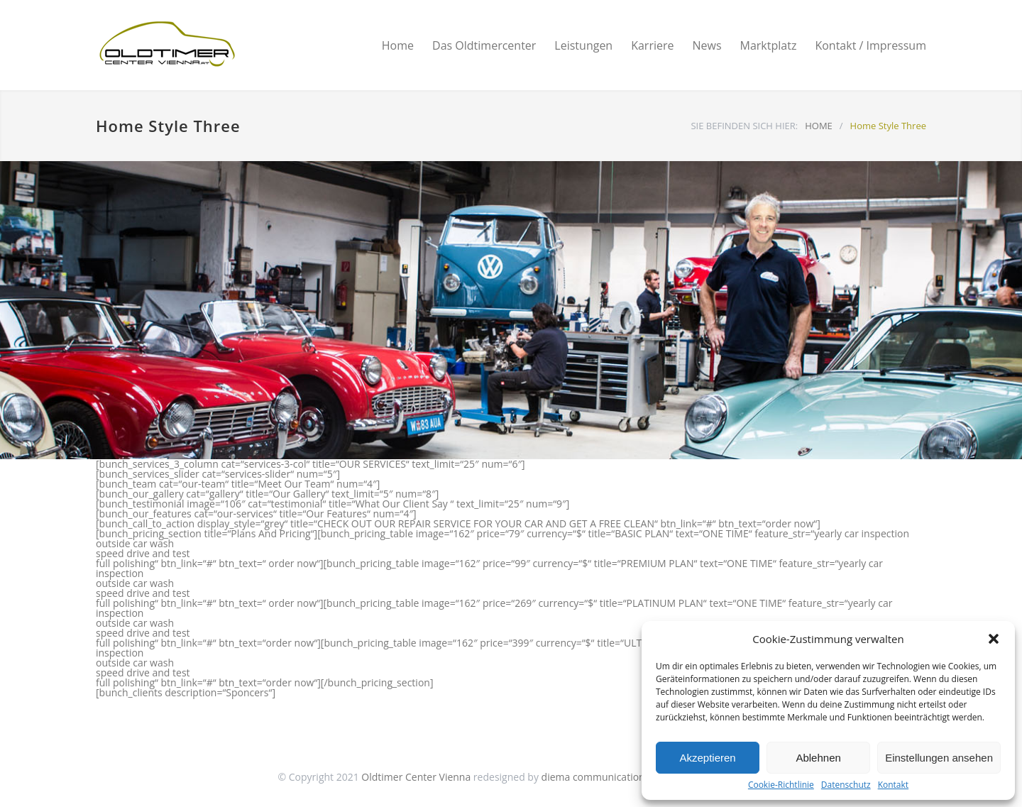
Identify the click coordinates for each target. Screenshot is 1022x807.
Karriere (652, 45)
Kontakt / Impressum (870, 45)
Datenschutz (846, 785)
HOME (819, 125)
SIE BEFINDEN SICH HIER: (744, 125)
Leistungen (583, 45)
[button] (994, 639)
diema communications (596, 777)
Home (398, 45)
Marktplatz (768, 45)
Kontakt (893, 785)
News (706, 45)
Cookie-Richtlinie (781, 785)
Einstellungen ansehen (939, 758)
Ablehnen (818, 758)
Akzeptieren (707, 758)
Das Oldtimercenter (484, 45)
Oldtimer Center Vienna (416, 777)
